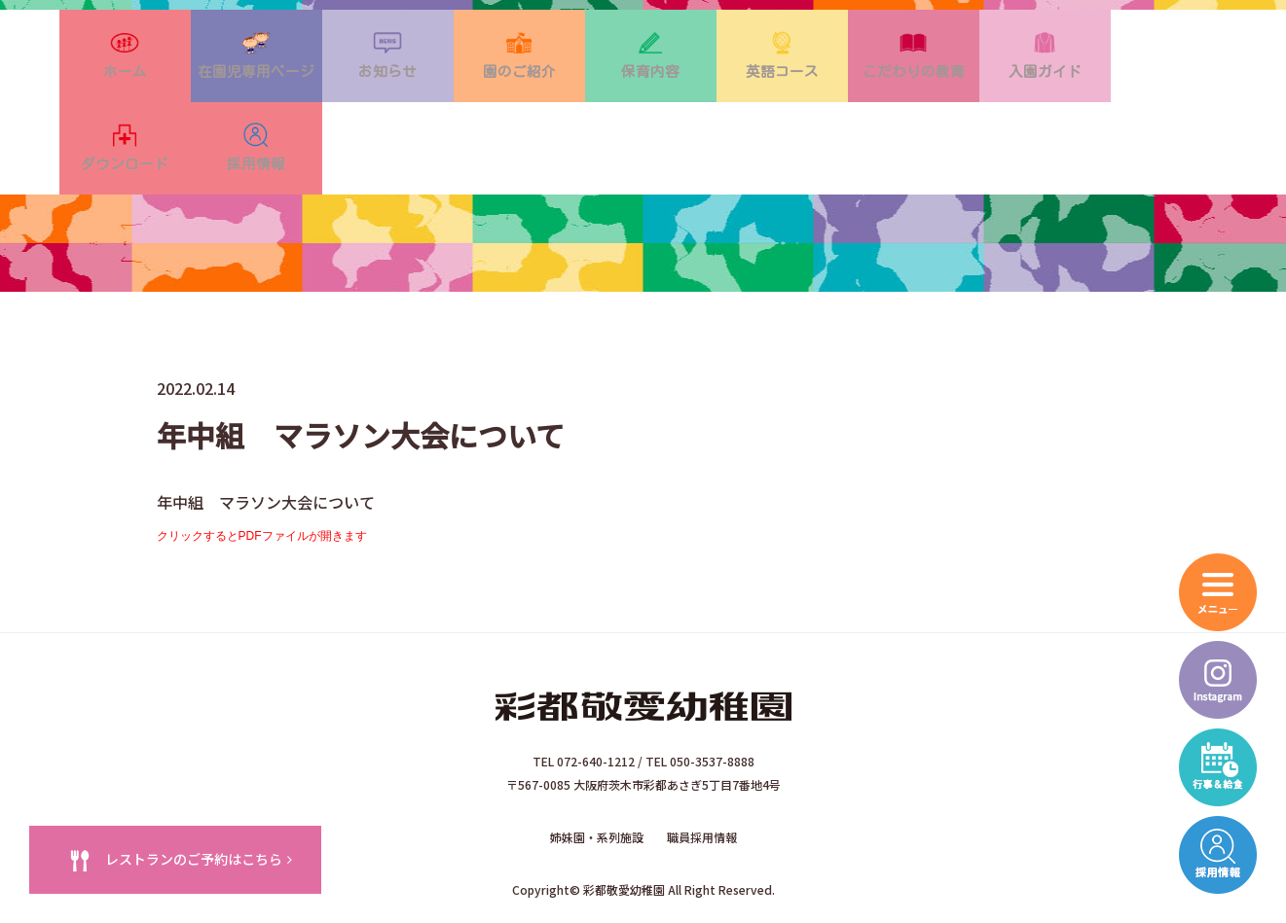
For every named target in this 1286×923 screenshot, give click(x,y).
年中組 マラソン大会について (266, 441)
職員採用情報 (702, 771)
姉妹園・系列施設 (596, 771)
